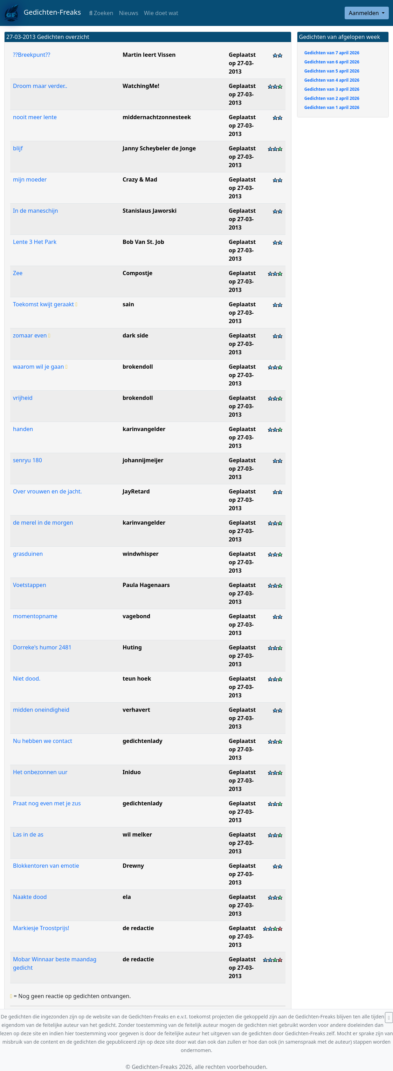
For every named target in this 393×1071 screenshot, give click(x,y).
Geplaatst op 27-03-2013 (242, 63)
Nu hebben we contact (42, 741)
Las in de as (28, 834)
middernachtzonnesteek (157, 117)
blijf (18, 148)
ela (127, 897)
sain (128, 304)
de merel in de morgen (43, 522)
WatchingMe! (141, 86)
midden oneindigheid (41, 710)
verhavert (136, 710)
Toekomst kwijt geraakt (45, 304)
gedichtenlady (143, 741)
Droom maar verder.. (40, 86)
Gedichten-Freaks (42, 13)
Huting (132, 647)
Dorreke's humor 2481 (42, 647)
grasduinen (28, 554)
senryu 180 (27, 460)
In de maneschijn (35, 210)
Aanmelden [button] (364, 13)
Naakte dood (30, 897)
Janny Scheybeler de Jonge (159, 148)
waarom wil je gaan (40, 366)
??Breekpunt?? (31, 55)
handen (23, 429)
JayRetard (136, 491)
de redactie (138, 928)
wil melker (137, 834)
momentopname (35, 616)
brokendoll (138, 366)
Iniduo (132, 772)
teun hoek (137, 678)
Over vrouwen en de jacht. (47, 491)
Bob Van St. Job (143, 242)
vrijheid (23, 398)
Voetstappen (29, 585)
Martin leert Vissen (149, 55)
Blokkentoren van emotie (46, 865)
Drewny (133, 865)
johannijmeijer (143, 460)
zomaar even (31, 335)
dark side (135, 335)
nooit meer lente (35, 117)
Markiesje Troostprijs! (41, 928)
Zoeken (101, 13)
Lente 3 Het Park (34, 242)
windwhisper (141, 554)
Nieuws (128, 13)
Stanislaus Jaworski (150, 210)
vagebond (136, 616)
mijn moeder (30, 179)
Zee (17, 273)
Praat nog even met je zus (47, 803)
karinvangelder (144, 429)
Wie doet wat (161, 13)
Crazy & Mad (140, 179)
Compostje (137, 273)
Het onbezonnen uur (40, 772)
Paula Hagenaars (146, 585)
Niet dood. (27, 678)
